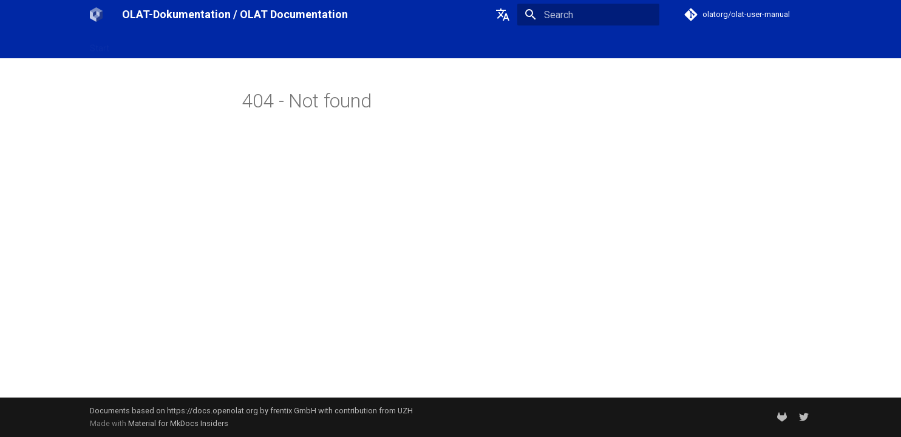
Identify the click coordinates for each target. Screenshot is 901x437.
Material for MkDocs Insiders (178, 423)
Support (313, 44)
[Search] (588, 14)
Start (99, 44)
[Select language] (503, 14)
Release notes (256, 44)
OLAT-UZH (143, 44)
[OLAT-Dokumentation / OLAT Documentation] (96, 14)
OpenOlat (196, 44)
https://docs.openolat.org (212, 410)
